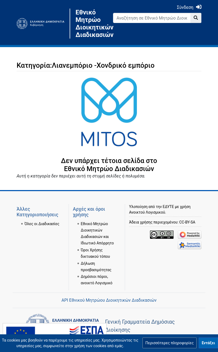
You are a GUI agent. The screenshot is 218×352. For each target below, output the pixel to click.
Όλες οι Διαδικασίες (42, 224)
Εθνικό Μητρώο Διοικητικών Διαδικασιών (90, 24)
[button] (169, 343)
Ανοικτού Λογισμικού (147, 212)
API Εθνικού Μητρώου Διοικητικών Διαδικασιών (108, 300)
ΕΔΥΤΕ (168, 207)
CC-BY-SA (187, 222)
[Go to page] (195, 18)
